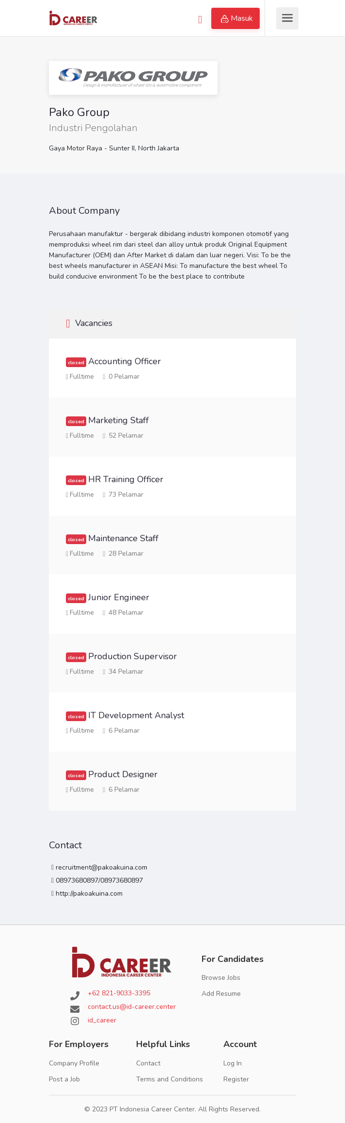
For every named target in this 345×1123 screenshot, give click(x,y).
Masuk (237, 18)
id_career (102, 1020)
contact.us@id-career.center (132, 1006)
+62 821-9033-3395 (119, 993)
